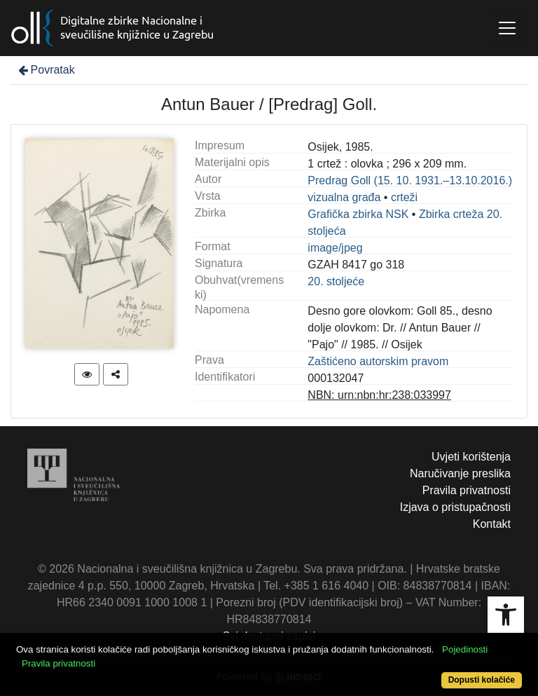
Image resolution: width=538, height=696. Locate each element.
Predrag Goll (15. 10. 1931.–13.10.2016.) (410, 180)
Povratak (45, 70)
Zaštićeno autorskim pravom (378, 361)
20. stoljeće (336, 281)
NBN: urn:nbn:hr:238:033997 (379, 395)
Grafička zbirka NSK (358, 214)
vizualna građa (344, 197)
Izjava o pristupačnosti (455, 507)
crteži (404, 197)
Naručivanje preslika (460, 473)
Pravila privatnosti (466, 490)
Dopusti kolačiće (481, 680)
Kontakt (492, 524)
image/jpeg (335, 248)
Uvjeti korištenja (471, 457)
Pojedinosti (465, 649)
